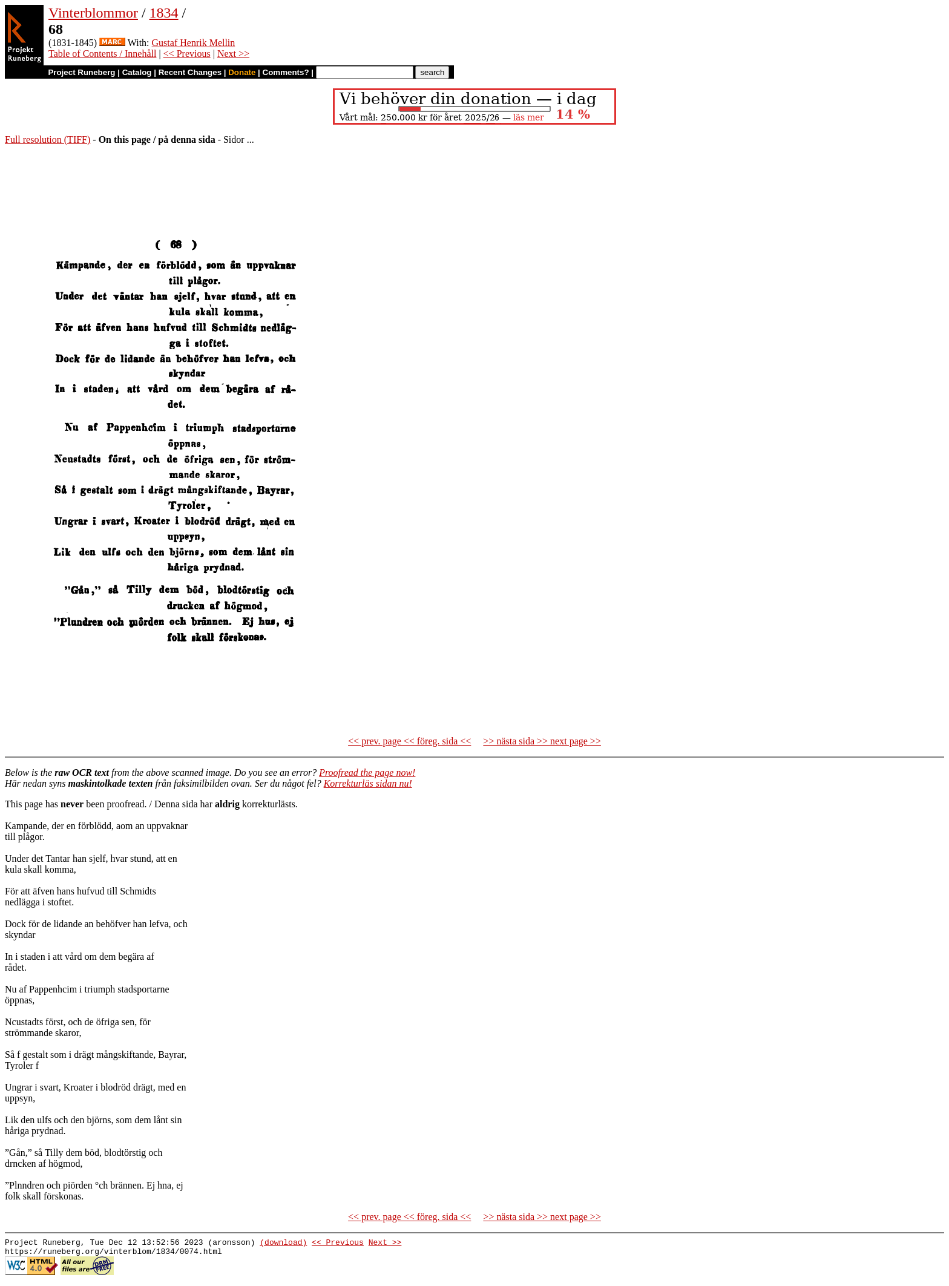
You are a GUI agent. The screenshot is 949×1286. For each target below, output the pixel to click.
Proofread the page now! (367, 772)
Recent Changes (190, 72)
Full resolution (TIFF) (47, 139)
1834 (164, 13)
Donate (241, 72)
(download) (283, 1243)
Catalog (137, 72)
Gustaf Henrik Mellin (193, 43)
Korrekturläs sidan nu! (368, 783)
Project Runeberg (81, 72)
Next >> (233, 53)
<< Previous (187, 53)
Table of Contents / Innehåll (102, 53)
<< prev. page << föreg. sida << (409, 741)
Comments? (286, 72)
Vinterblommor (93, 13)
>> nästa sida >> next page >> (542, 741)
